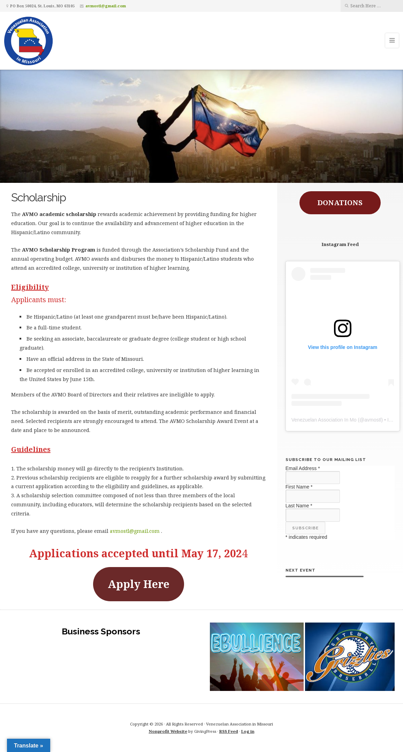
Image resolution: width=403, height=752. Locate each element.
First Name (299, 487)
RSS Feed (228, 731)
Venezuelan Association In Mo (324, 420)
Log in (247, 731)
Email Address (303, 468)
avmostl (372, 420)
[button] (257, 657)
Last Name (299, 505)
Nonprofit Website (168, 731)
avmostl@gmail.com (105, 5)
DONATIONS (340, 202)
